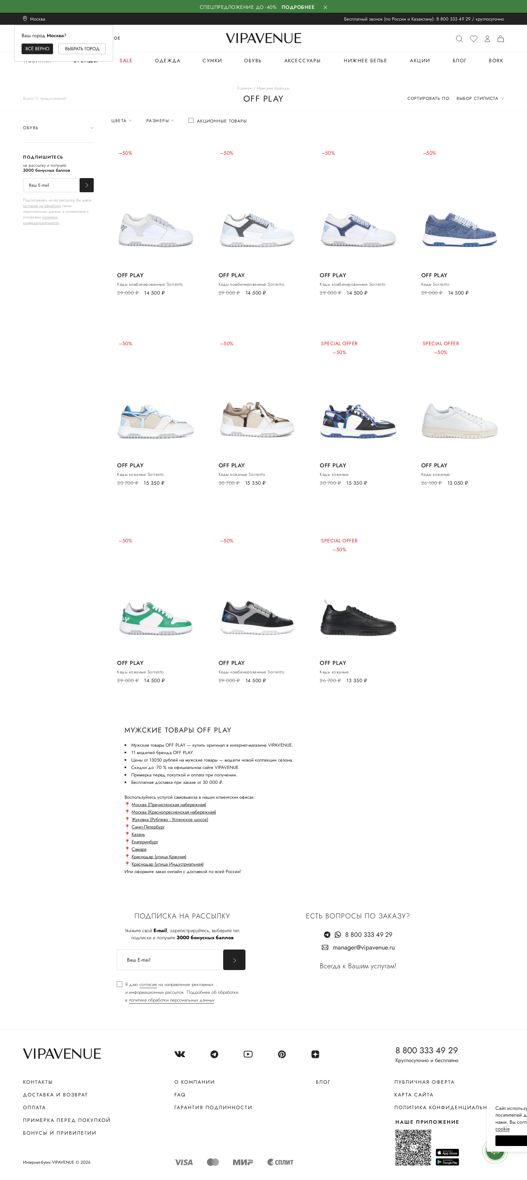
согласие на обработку (42, 206)
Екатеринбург (145, 841)
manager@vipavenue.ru (364, 947)
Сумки (212, 60)
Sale (126, 60)
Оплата (34, 1107)
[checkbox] (218, 121)
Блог (460, 60)
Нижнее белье (365, 60)
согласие (148, 984)
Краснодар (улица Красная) (159, 856)
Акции (420, 60)
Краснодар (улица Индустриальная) (168, 864)
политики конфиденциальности (41, 220)
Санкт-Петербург (148, 826)
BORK (496, 60)
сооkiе (388, 1128)
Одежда (167, 60)
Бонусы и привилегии (60, 1132)
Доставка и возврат (55, 1094)
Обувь (253, 60)
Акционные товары (222, 121)
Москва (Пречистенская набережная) (169, 804)
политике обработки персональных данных (171, 1000)
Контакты (38, 1081)
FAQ (180, 1094)
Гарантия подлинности (213, 1107)
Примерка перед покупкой (67, 1120)
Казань (138, 834)
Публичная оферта (424, 1081)
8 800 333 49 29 (453, 19)
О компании (194, 1081)
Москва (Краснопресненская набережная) (174, 812)
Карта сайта (414, 1094)
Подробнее (298, 7)
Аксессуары (302, 60)
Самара (139, 849)
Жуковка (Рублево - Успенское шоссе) (170, 819)
